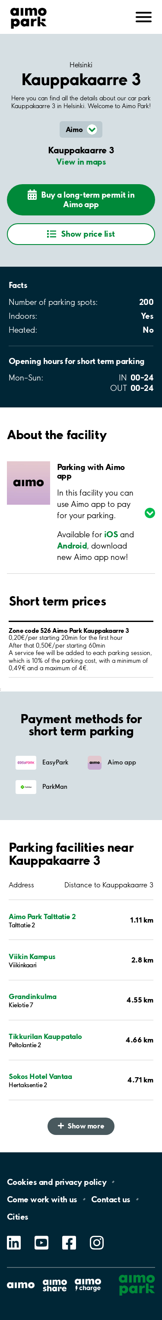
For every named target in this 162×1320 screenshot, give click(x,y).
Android (72, 545)
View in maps (81, 161)
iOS (111, 534)
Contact (110, 1199)
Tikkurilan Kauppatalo (45, 1036)
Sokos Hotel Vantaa (40, 1076)
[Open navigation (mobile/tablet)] (144, 16)
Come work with (42, 1199)
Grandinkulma (32, 996)
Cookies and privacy (56, 1182)
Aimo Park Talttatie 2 (42, 916)
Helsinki (81, 64)
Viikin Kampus (32, 956)
